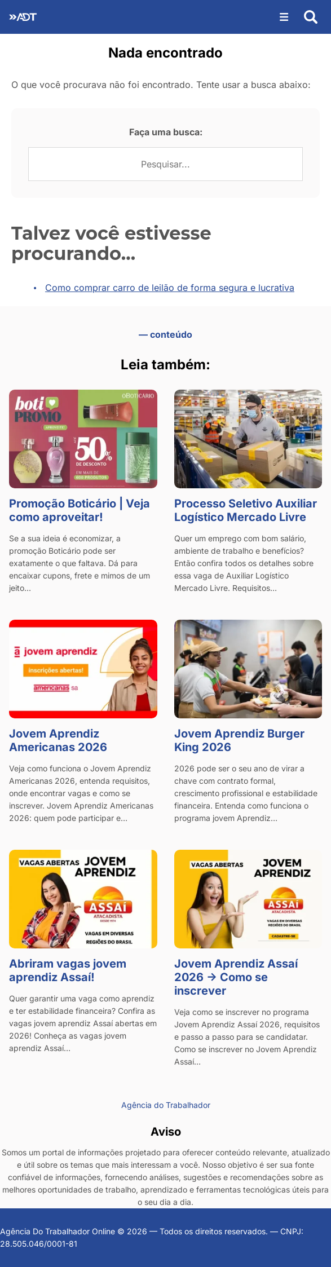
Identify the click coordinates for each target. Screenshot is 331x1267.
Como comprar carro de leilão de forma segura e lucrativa (169, 287)
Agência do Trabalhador (165, 1105)
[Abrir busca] (310, 17)
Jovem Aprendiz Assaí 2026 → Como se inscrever (236, 977)
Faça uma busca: (165, 132)
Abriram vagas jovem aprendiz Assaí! (67, 970)
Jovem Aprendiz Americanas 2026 (58, 740)
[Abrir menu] (284, 17)
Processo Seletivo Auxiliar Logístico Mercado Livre (245, 510)
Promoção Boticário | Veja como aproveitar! (79, 510)
